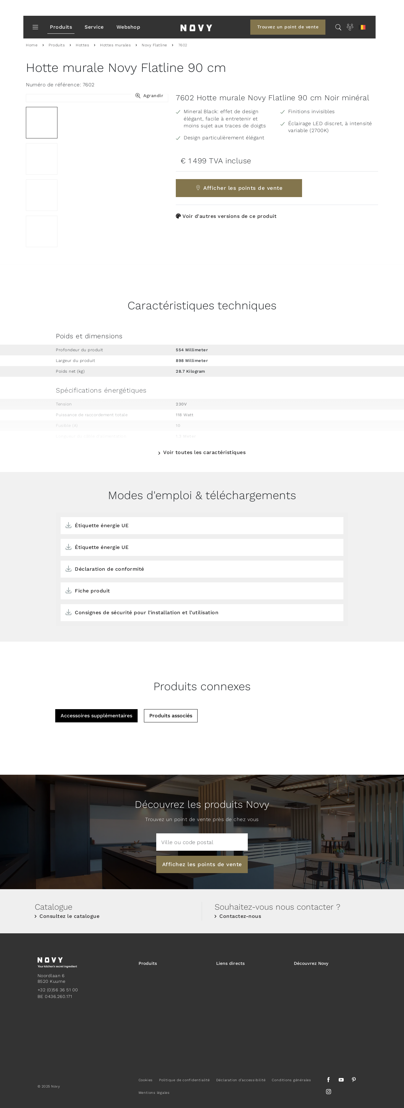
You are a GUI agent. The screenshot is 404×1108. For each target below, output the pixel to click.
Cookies (146, 1080)
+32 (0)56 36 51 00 (58, 989)
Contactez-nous (240, 916)
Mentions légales (154, 1093)
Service (94, 27)
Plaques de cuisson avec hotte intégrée (172, 994)
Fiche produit (92, 591)
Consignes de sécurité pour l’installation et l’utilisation (146, 612)
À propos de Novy (313, 990)
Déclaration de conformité (109, 569)
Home (32, 45)
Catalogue (227, 1003)
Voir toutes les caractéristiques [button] (204, 452)
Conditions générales (291, 1080)
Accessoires (152, 1035)
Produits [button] (148, 963)
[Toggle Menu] (35, 27)
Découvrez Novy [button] (311, 963)
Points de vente (233, 977)
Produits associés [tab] (170, 716)
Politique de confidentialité (184, 1080)
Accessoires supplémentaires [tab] (96, 716)
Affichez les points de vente (202, 864)
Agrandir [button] (153, 95)
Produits (61, 27)
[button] (362, 27)
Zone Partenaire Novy (239, 990)
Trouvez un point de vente (288, 26)
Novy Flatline (154, 45)
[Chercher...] (338, 27)
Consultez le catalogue (69, 916)
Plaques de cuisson (160, 1010)
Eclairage (149, 1023)
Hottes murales (115, 45)
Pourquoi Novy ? (311, 977)
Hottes (82, 45)
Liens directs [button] (230, 963)
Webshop (128, 27)
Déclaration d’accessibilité (241, 1080)
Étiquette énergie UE (101, 525)
